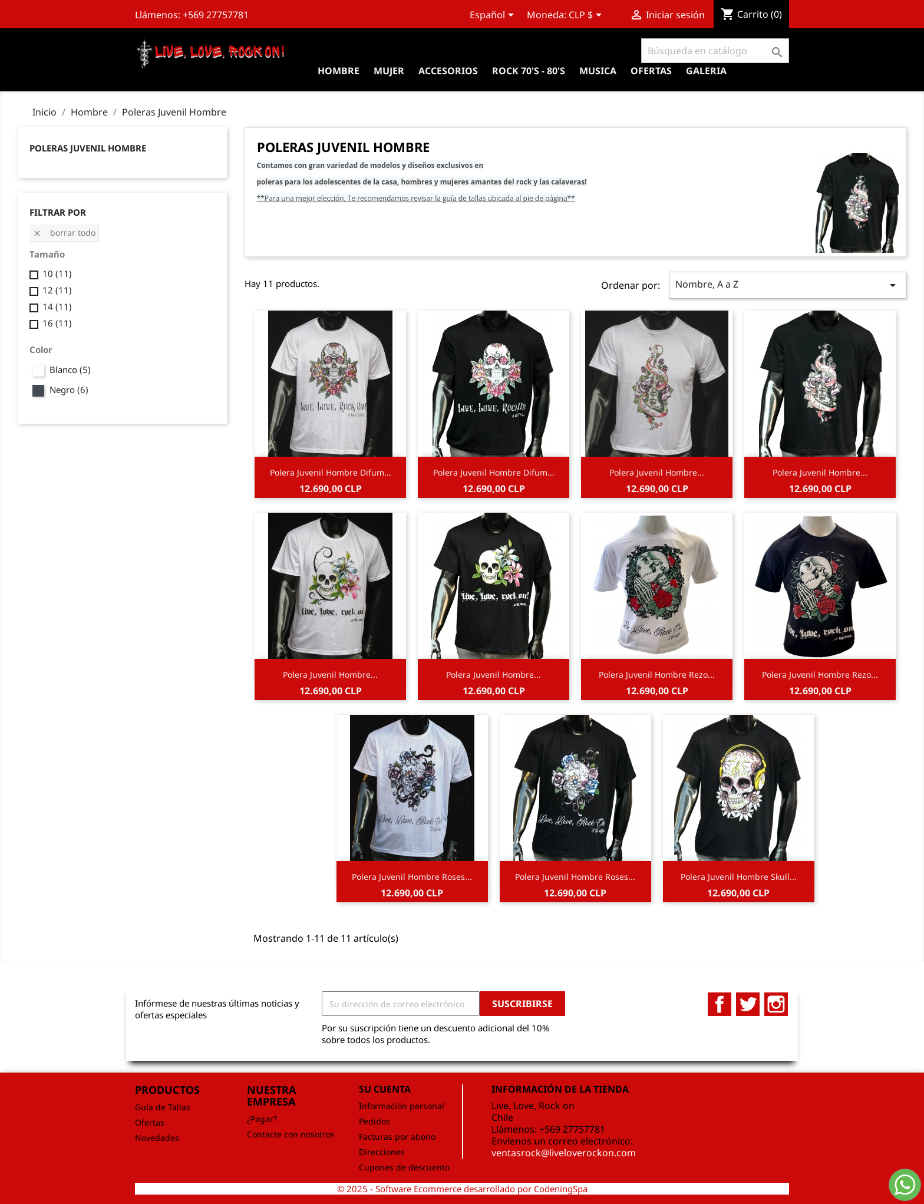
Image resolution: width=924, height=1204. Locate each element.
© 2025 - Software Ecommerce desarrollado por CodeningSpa (462, 1189)
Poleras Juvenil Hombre (87, 148)
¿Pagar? (262, 1118)
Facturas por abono (397, 1136)
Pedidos (374, 1121)
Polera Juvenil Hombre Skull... (739, 876)
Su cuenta (385, 1089)
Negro (69, 389)
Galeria (706, 70)
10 (57, 273)
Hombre (338, 70)
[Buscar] (715, 50)
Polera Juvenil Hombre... (656, 472)
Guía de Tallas (162, 1107)
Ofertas (149, 1122)
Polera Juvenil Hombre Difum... (330, 472)
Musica (597, 70)
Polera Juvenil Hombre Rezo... (657, 674)
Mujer (389, 70)
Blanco (70, 369)
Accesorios (448, 70)
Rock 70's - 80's (528, 70)
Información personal (401, 1105)
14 (57, 306)
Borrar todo (63, 232)
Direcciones (382, 1151)
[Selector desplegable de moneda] (587, 16)
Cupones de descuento (404, 1167)
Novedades (157, 1137)
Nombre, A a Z (787, 285)
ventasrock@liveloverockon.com (563, 1152)
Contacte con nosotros (291, 1134)
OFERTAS (651, 70)
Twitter (748, 1004)
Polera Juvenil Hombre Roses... (412, 876)
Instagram (776, 1004)
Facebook (719, 1004)
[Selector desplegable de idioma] (494, 16)
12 (57, 290)
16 (57, 323)
